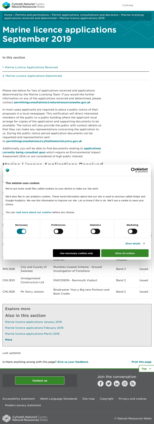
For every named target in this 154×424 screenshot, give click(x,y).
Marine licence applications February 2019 (34, 327)
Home (8, 14)
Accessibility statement (18, 398)
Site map (88, 398)
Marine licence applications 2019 (82, 18)
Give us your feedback (72, 361)
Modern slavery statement (23, 405)
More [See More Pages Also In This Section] (8, 339)
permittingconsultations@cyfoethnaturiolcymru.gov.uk (44, 141)
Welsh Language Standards (58, 398)
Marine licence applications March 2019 (32, 333)
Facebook (101, 384)
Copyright (107, 398)
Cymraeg (127, 5)
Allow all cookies (125, 253)
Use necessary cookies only (76, 253)
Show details (133, 243)
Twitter (109, 384)
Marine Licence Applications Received (31, 67)
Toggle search (140, 5)
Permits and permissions (32, 14)
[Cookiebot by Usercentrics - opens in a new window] (139, 170)
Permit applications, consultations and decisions (85, 14)
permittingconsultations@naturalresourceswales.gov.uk (52, 102)
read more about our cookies (34, 212)
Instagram (125, 384)
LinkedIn (117, 384)
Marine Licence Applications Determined (34, 75)
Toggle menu (149, 5)
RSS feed (133, 384)
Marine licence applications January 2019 (33, 322)
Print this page (141, 361)
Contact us (39, 380)
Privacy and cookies (132, 398)
